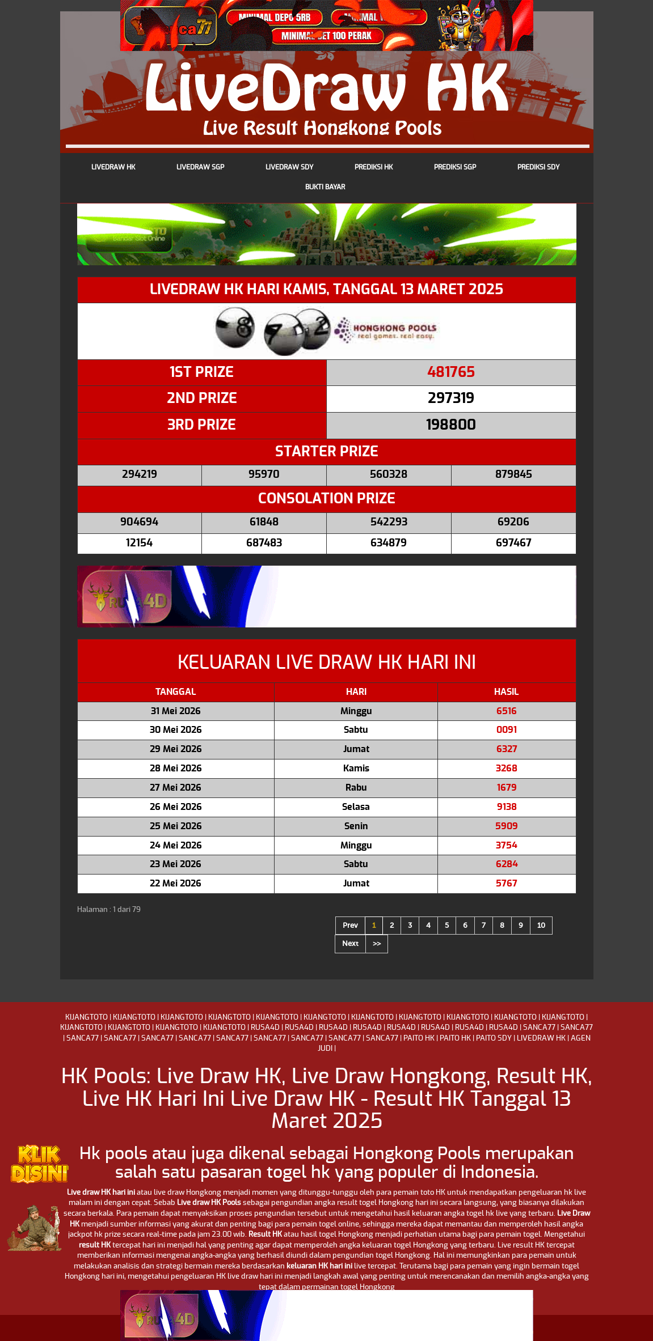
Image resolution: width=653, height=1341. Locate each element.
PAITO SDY (494, 1038)
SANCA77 (539, 1028)
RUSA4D (265, 1028)
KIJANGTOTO (86, 1017)
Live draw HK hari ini (101, 1192)
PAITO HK (419, 1038)
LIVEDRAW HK (541, 1038)
